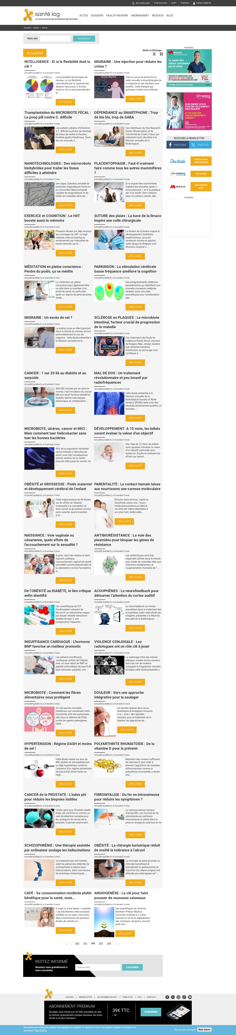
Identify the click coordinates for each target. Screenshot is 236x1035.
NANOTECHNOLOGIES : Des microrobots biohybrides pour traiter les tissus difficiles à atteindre (57, 168)
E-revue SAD (160, 3)
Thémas (184, 3)
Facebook (167, 996)
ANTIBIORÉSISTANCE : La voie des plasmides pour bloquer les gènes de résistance (124, 540)
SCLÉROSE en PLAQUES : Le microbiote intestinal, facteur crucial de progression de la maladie (127, 322)
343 (101, 943)
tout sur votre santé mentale (201, 161)
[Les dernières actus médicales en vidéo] (189, 235)
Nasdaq (186, 13)
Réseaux (158, 15)
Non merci (204, 1029)
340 (77, 943)
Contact (151, 997)
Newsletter (85, 997)
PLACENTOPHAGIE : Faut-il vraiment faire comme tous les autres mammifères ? (127, 168)
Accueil (27, 27)
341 (85, 943)
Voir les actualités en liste (154, 54)
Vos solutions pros (201, 186)
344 (109, 943)
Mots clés (32, 38)
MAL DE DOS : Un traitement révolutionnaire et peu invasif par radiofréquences (121, 378)
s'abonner (150, 1011)
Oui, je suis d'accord (184, 1029)
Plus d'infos (40, 1030)
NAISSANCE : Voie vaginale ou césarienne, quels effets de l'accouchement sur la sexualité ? (51, 540)
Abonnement (140, 15)
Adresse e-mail (83, 962)
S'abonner (132, 967)
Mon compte (203, 3)
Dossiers (97, 15)
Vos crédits (201, 173)
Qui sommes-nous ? (107, 997)
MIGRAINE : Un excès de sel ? (48, 317)
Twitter (173, 996)
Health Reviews (117, 15)
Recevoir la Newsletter (189, 138)
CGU (140, 997)
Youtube (190, 996)
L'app (174, 3)
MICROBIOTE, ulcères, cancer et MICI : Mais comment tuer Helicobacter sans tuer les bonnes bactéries (55, 433)
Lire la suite (65, 102)
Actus (83, 15)
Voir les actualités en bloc (161, 54)
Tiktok (184, 996)
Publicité (127, 997)
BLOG (169, 15)
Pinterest (178, 996)
